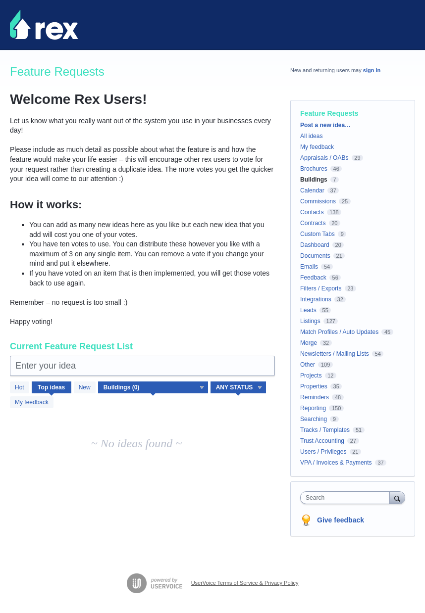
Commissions (318, 201)
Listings (310, 321)
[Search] (397, 497)
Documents (315, 255)
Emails (309, 266)
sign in (371, 70)
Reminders (314, 397)
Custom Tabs (317, 234)
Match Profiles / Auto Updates (339, 332)
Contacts (311, 212)
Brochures (313, 168)
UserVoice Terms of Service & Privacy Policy (245, 583)
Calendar (312, 190)
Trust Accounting (322, 440)
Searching (313, 419)
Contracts (312, 223)
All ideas (311, 136)
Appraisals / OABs (324, 157)
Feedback (313, 277)
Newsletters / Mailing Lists (334, 353)
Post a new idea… (325, 125)
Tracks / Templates (325, 429)
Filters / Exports (320, 288)
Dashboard (314, 244)
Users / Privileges (323, 451)
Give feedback (340, 520)
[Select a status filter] (239, 387)
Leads (308, 310)
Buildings (313, 179)
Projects (310, 375)
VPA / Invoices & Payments (336, 462)
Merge (308, 342)
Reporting (313, 408)
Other (307, 364)
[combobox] (347, 497)
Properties (313, 386)
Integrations (315, 299)
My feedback (32, 402)
